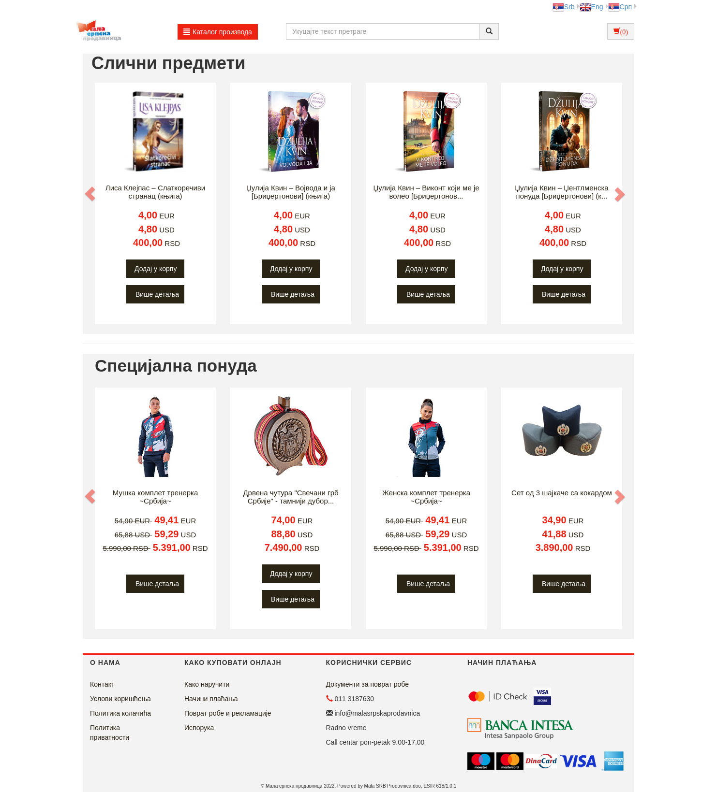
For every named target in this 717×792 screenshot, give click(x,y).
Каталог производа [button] (217, 32)
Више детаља (157, 294)
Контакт (102, 684)
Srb (564, 7)
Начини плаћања (211, 699)
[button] (91, 194)
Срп (620, 7)
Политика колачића (120, 713)
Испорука (199, 728)
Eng (591, 7)
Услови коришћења (120, 699)
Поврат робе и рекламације (227, 713)
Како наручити (206, 684)
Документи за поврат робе (367, 684)
